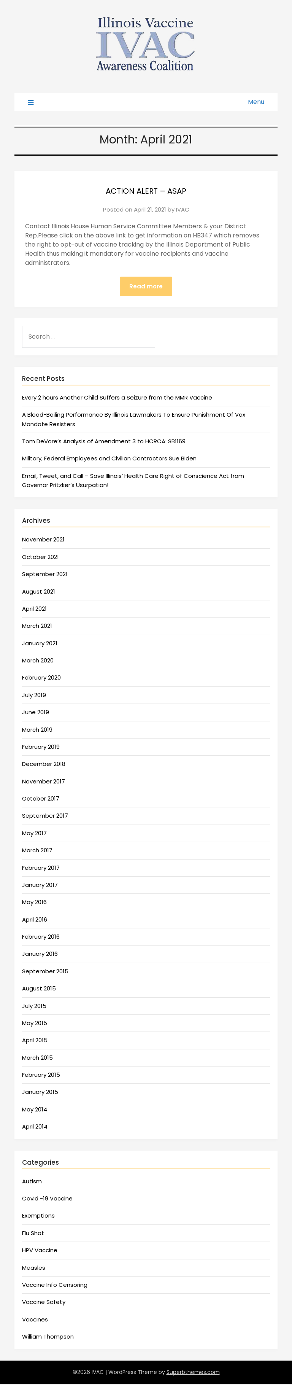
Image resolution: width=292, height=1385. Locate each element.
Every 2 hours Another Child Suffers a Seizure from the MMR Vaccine (117, 399)
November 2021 (43, 540)
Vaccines (35, 1321)
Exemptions (38, 1217)
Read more (146, 287)
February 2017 (41, 869)
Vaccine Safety (43, 1303)
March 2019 (37, 731)
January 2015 (40, 1093)
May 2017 (34, 834)
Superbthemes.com (193, 1373)
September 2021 (45, 575)
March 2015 (37, 1059)
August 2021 (38, 593)
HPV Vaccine (39, 1251)
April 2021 (34, 610)
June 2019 (35, 713)
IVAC (182, 209)
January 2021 (39, 644)
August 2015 (39, 989)
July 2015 (34, 1007)
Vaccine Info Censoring (54, 1286)
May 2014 (34, 1110)
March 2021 (37, 627)
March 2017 (37, 851)
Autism (32, 1182)
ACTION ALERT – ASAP (146, 190)
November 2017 (43, 782)
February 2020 (41, 679)
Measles (33, 1269)
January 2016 (40, 955)
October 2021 (40, 558)
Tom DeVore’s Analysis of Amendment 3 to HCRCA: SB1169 (104, 442)
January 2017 (40, 886)
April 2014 (35, 1128)
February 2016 (41, 938)
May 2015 (34, 1024)
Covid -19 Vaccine (47, 1200)
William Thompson (48, 1338)
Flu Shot (33, 1234)
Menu (256, 101)
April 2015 (35, 1041)
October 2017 (40, 800)
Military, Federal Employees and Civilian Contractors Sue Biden (109, 459)
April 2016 (34, 921)
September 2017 (45, 817)
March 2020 (38, 661)
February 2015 (41, 1076)
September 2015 (45, 972)
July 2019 (34, 696)
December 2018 (43, 765)
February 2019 (41, 748)
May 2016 (34, 903)
